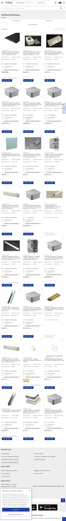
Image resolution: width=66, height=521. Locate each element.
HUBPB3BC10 (5, 204)
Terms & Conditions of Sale (10, 456)
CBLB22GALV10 (27, 357)
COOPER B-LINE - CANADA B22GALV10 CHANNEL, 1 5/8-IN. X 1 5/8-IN (32, 360)
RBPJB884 (48, 408)
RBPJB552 (26, 306)
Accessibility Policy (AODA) (9, 462)
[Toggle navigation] (2, 2)
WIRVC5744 (26, 50)
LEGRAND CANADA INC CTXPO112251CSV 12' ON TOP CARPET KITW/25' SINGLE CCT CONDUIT (53, 207)
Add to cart (7, 80)
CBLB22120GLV (6, 408)
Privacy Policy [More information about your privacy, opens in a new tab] (22, 506)
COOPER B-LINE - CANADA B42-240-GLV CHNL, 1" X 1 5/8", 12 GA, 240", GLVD (10, 309)
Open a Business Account (9, 470)
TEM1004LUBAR (49, 153)
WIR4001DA (26, 153)
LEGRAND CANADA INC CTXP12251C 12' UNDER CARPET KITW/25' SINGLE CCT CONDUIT (54, 309)
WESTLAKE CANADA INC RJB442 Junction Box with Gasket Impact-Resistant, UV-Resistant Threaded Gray (54, 105)
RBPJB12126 (48, 255)
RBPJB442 (47, 101)
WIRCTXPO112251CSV (51, 204)
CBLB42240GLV (6, 306)
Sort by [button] (48, 20)
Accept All (16, 509)
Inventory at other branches (11, 70)
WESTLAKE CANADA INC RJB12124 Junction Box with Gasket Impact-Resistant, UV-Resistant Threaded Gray (11, 105)
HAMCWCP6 (48, 357)
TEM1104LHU (26, 255)
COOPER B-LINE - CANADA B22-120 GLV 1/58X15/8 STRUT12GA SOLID (11, 410)
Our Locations (5, 473)
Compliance (5, 453)
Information (33, 449)
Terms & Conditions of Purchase (44, 456)
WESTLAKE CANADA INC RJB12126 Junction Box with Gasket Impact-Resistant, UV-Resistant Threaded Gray (54, 258)
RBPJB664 (26, 101)
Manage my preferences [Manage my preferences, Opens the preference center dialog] (16, 514)
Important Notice (39, 459)
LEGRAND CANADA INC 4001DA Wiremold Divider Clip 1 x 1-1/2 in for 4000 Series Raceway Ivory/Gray (32, 156)
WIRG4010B (48, 50)
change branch (41, 2)
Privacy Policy (38, 453)
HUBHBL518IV (27, 408)
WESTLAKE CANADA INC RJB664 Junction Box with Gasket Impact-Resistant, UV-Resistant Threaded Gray (33, 105)
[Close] (29, 491)
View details (49, 234)
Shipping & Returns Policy (9, 459)
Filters (16, 20)
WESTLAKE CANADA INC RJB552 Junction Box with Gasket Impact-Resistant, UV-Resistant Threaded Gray (33, 310)
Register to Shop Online (42, 470)
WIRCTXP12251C (49, 306)
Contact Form (5, 476)
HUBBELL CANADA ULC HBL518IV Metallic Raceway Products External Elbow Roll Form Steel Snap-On (31, 412)
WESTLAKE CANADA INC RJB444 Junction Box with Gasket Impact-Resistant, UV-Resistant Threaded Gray (33, 207)
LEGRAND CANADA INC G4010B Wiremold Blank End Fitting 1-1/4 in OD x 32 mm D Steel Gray (54, 53)
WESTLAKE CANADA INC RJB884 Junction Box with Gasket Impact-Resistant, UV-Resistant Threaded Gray (54, 412)
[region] (16, 504)
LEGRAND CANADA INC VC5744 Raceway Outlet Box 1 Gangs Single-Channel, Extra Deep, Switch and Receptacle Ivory (31, 54)
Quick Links (33, 466)
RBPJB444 (26, 204)
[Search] (33, 8)
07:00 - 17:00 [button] (29, 2)
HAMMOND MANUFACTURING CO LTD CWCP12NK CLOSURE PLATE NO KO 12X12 (11, 156)
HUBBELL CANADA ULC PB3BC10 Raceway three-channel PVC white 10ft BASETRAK (10, 207)
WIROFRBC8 (5, 50)
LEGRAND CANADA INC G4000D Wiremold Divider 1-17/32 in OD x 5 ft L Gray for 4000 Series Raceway (11, 258)
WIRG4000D (5, 255)
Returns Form (38, 473)
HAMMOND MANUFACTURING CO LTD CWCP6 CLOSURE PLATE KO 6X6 (54, 359)
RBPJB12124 (5, 101)
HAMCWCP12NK (6, 153)
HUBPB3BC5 (5, 357)
